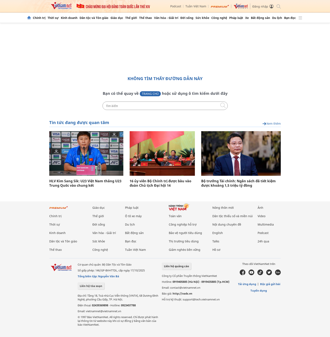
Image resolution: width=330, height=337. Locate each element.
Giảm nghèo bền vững (184, 250)
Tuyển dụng (258, 290)
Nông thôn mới (223, 208)
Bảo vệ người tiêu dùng (185, 233)
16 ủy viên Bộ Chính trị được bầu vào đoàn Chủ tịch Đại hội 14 (160, 183)
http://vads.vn (182, 293)
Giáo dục (116, 17)
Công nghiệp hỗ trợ (183, 224)
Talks (215, 241)
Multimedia (266, 224)
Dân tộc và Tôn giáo (94, 17)
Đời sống (186, 17)
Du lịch (277, 17)
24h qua (263, 241)
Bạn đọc (290, 17)
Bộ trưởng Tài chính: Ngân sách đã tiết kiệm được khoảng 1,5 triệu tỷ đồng (238, 183)
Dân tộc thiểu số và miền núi (232, 216)
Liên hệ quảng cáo (176, 266)
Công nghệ (219, 17)
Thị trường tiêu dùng (184, 241)
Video (261, 216)
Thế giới (131, 17)
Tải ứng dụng (247, 284)
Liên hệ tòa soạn (91, 286)
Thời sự (53, 17)
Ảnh (260, 208)
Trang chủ (150, 94)
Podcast (175, 6)
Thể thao (145, 17)
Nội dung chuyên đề (226, 224)
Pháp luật (236, 17)
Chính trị (39, 17)
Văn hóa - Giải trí (166, 17)
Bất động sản (260, 17)
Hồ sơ (216, 250)
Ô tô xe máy (133, 216)
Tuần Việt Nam (195, 6)
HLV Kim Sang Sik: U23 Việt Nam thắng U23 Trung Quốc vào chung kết (85, 183)
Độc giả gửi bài (270, 284)
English (217, 233)
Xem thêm (271, 124)
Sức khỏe (202, 17)
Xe (247, 17)
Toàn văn (175, 216)
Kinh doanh (69, 17)
